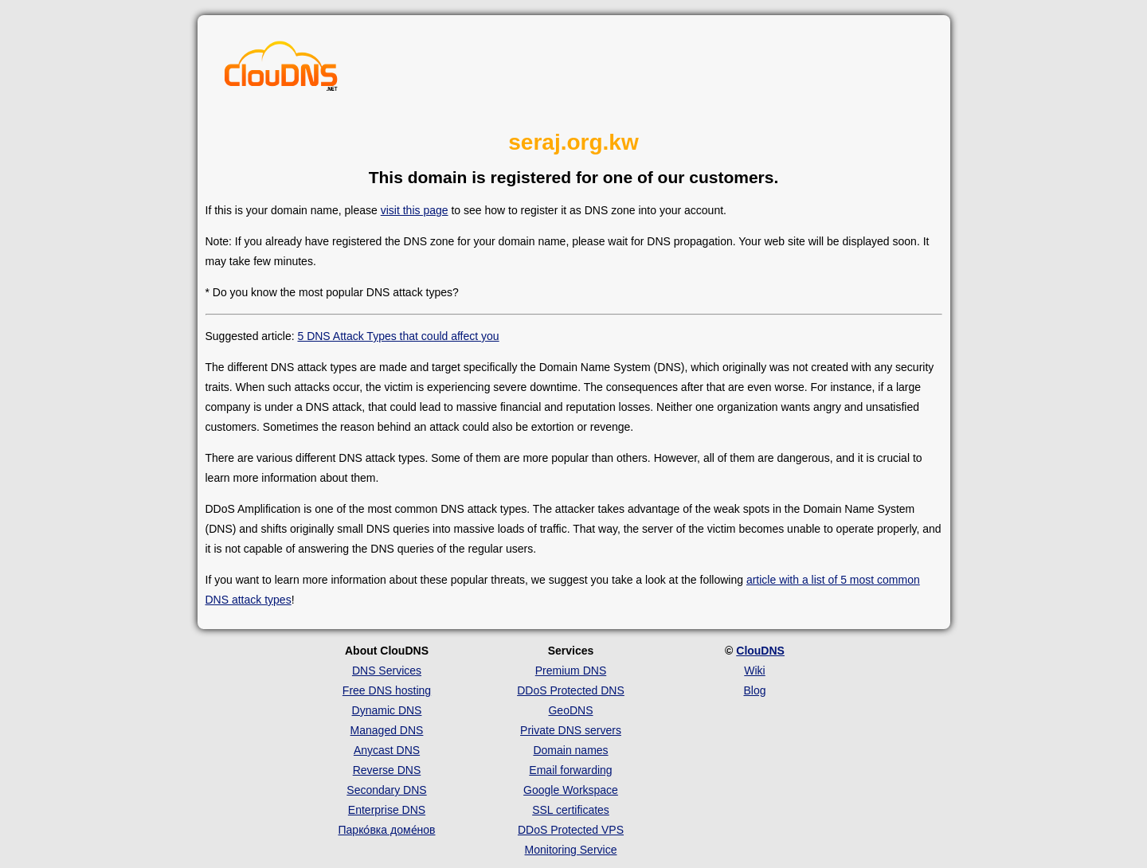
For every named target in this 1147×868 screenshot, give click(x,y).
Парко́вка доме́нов (387, 829)
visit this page (414, 210)
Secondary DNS (386, 790)
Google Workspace (570, 790)
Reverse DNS (387, 770)
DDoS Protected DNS (570, 690)
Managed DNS (387, 730)
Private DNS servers (570, 730)
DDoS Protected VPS (571, 829)
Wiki (754, 670)
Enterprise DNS (386, 809)
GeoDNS (570, 710)
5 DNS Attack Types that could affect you (398, 336)
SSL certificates (570, 809)
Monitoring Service (571, 849)
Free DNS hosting (387, 690)
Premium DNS (570, 670)
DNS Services (386, 670)
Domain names (570, 750)
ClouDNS (760, 650)
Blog (754, 690)
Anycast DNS (387, 750)
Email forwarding (570, 770)
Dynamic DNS (387, 710)
